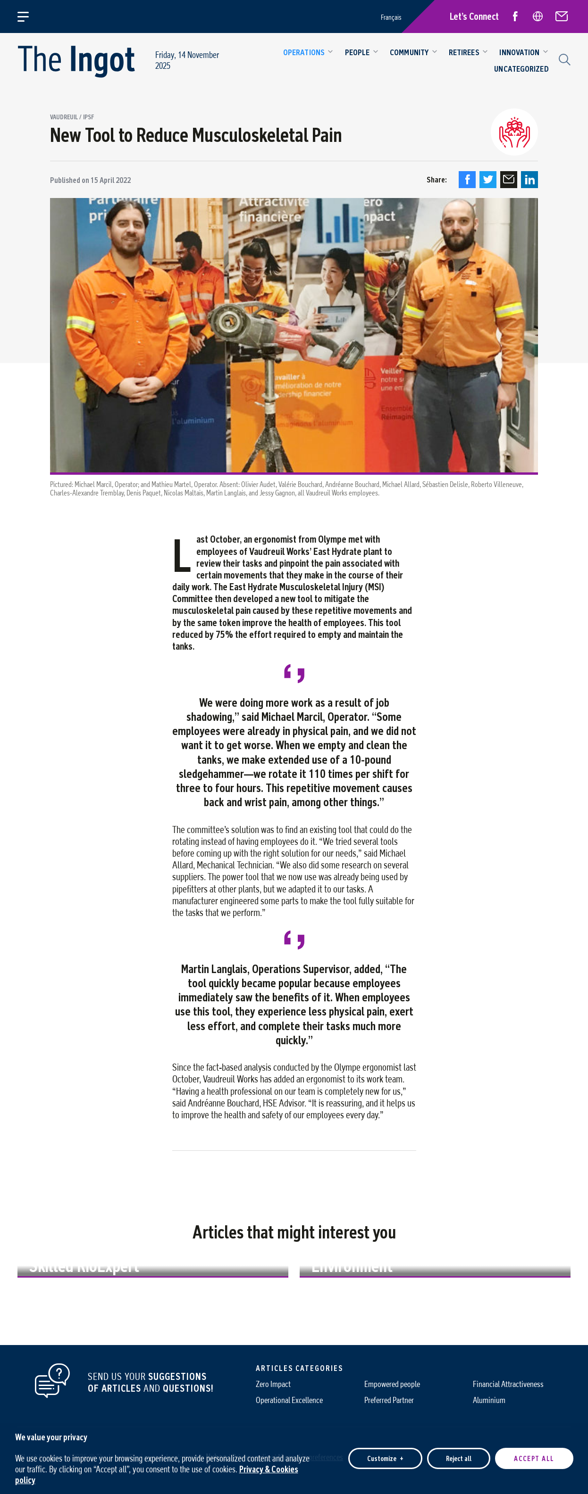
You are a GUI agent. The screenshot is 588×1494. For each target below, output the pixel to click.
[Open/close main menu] (28, 16)
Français (391, 17)
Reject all (458, 1454)
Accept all (534, 1454)
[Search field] (563, 58)
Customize (385, 1454)
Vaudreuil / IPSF (72, 117)
